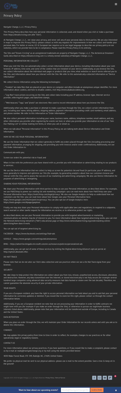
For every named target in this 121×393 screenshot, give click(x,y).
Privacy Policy (50, 378)
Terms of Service (60, 378)
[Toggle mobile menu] (116, 4)
